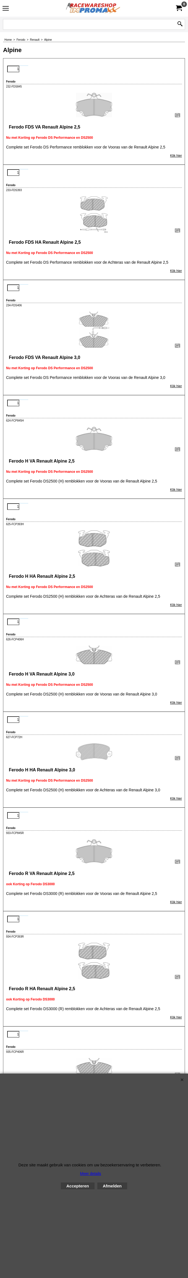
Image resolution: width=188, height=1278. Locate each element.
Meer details (90, 1173)
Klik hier (176, 156)
